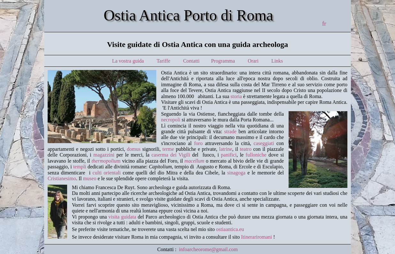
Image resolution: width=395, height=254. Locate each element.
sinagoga (236, 172)
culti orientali (107, 172)
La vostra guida (128, 61)
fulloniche (256, 155)
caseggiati (263, 143)
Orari (253, 61)
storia (236, 96)
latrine (225, 149)
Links (277, 61)
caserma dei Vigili (170, 155)
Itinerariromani (256, 237)
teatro (245, 149)
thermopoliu (103, 161)
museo (90, 178)
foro (198, 143)
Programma (223, 61)
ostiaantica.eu (230, 229)
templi (79, 166)
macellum (194, 161)
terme (168, 149)
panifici (228, 155)
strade (230, 131)
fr (324, 23)
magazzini (103, 155)
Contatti (191, 61)
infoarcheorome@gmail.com (208, 249)
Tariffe (163, 61)
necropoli (170, 119)
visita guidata (122, 216)
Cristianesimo (62, 178)
